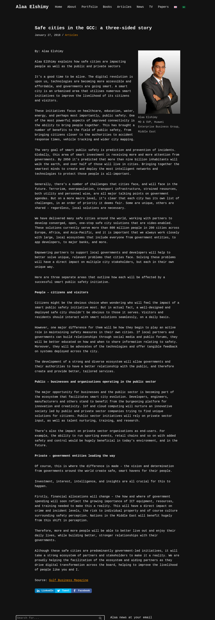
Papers (160, 7)
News (137, 7)
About (71, 7)
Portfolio (88, 7)
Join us (119, 605)
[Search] (56, 581)
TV (148, 7)
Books (105, 7)
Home (58, 7)
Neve (19, 615)
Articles (122, 7)
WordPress (54, 615)
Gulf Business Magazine (67, 543)
